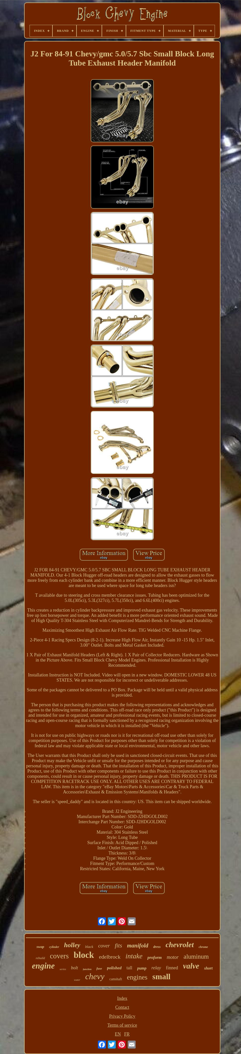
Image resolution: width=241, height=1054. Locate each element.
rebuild (40, 958)
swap (40, 947)
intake (133, 956)
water (77, 979)
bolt (74, 967)
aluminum (196, 956)
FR (127, 1034)
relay (156, 967)
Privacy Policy (122, 1016)
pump (141, 968)
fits (118, 945)
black (89, 947)
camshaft (115, 979)
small (161, 976)
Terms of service (122, 1025)
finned (172, 967)
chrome (203, 947)
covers (59, 956)
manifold (137, 945)
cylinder (54, 947)
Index (122, 998)
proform (154, 957)
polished (114, 968)
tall (129, 967)
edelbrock (109, 957)
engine (43, 965)
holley (72, 945)
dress (157, 947)
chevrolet (179, 944)
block (84, 955)
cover (104, 946)
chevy (94, 976)
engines (137, 977)
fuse (99, 968)
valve (191, 966)
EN (118, 1034)
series (63, 969)
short (208, 968)
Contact (122, 1007)
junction (87, 969)
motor (173, 957)
